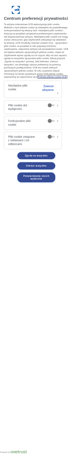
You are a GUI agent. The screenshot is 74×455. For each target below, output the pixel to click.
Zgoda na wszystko (36, 155)
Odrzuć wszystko (36, 165)
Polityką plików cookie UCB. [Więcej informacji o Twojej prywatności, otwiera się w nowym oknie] (52, 77)
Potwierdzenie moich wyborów (36, 177)
